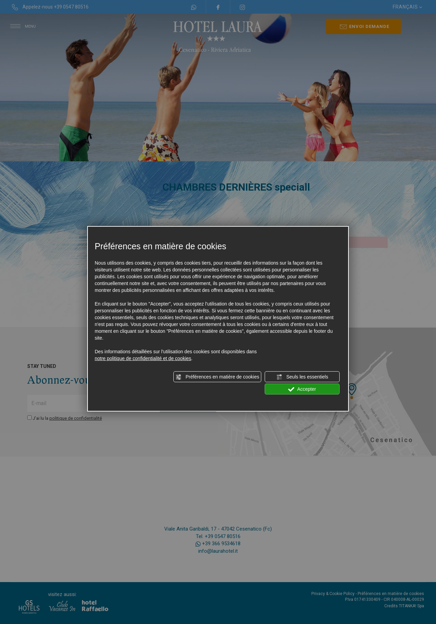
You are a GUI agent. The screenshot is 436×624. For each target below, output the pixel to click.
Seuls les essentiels (302, 377)
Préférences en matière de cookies (217, 377)
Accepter (302, 389)
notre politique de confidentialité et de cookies (143, 358)
